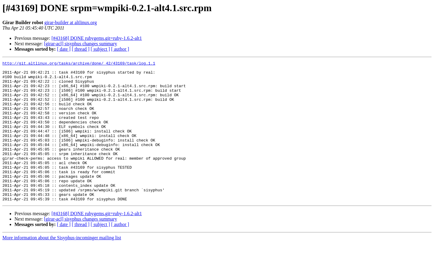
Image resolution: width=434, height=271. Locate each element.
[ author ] (120, 49)
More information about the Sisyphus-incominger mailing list (61, 265)
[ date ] (64, 49)
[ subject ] (100, 49)
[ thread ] (81, 49)
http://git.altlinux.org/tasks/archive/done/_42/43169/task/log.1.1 (78, 64)
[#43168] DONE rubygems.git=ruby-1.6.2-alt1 (97, 38)
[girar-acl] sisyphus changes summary (80, 43)
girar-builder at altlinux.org (70, 22)
